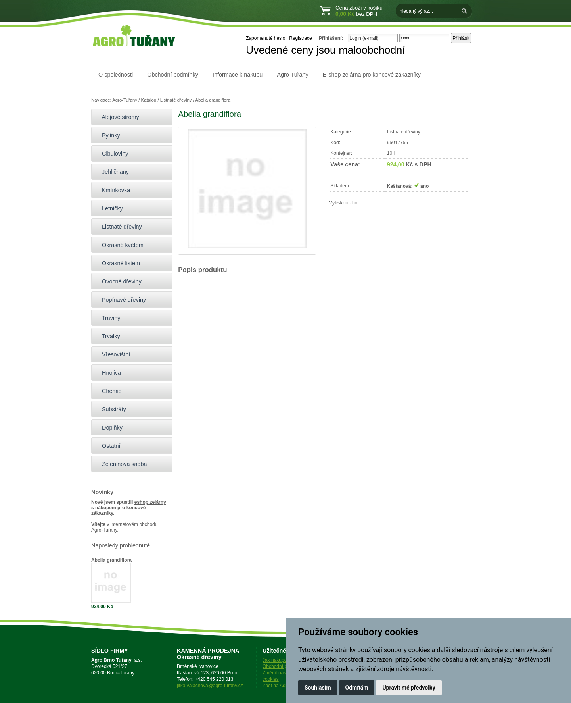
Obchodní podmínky (172, 74)
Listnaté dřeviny (176, 100)
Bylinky (107, 135)
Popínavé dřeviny (120, 300)
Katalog (149, 100)
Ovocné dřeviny (118, 281)
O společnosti (115, 74)
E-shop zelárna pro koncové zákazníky (372, 74)
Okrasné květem (119, 245)
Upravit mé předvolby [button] (408, 687)
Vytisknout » (343, 203)
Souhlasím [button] (318, 687)
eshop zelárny (150, 502)
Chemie (108, 391)
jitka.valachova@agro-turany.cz (210, 685)
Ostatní (107, 446)
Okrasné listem (117, 263)
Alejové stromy (117, 117)
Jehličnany (112, 172)
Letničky (109, 208)
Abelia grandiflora (111, 560)
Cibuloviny (111, 153)
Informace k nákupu (238, 74)
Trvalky (107, 336)
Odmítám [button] (356, 687)
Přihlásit (460, 38)
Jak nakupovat (278, 660)
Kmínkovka (112, 190)
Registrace (300, 38)
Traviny (107, 318)
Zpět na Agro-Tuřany (284, 685)
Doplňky (109, 427)
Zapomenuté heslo (265, 38)
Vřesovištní (112, 354)
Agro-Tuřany (292, 74)
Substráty (110, 409)
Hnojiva (108, 373)
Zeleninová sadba (121, 464)
